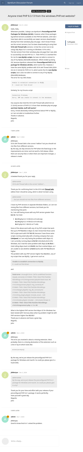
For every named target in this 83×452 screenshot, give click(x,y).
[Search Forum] (64, 3)
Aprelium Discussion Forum (20, 2)
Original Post (70, 32)
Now (67, 68)
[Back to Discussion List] (3, 3)
